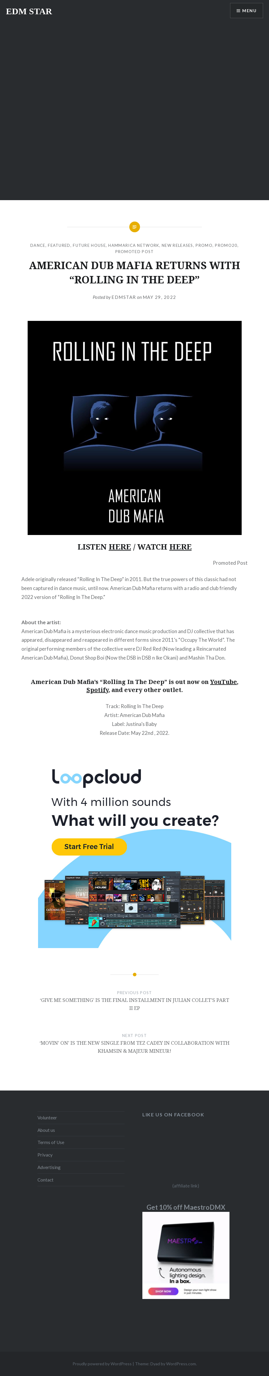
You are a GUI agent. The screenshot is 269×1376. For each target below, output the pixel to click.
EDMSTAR (123, 297)
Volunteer (47, 1117)
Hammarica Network (133, 245)
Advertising (49, 1167)
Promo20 (226, 245)
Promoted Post (134, 251)
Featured (59, 245)
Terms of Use (50, 1142)
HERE (120, 546)
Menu (249, 10)
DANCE (37, 245)
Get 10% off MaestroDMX (186, 1207)
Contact (45, 1179)
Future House (89, 245)
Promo (204, 245)
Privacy (45, 1154)
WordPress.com (181, 1363)
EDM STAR (29, 11)
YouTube (223, 682)
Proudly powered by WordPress (102, 1363)
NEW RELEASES (177, 245)
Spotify (97, 690)
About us (46, 1130)
